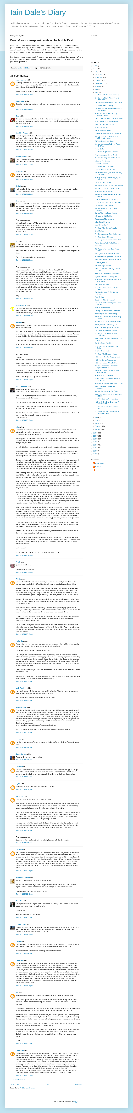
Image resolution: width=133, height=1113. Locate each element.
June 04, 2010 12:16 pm (24, 420)
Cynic (18, 784)
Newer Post (15, 1084)
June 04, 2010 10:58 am (24, 179)
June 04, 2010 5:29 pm (24, 790)
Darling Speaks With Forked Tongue (107, 243)
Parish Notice (99, 297)
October (98, 80)
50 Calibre (19, 796)
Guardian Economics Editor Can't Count (108, 103)
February (98, 426)
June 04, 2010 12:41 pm (24, 572)
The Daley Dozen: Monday (104, 237)
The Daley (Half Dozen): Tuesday (106, 228)
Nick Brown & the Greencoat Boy (106, 300)
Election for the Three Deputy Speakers (108, 321)
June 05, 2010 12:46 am (24, 894)
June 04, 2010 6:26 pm (24, 830)
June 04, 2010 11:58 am (24, 348)
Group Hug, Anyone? (102, 284)
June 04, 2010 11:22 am (24, 213)
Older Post (78, 1084)
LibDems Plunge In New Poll (104, 124)
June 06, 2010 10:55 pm (24, 1075)
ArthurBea (20, 171)
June (97, 92)
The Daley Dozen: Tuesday (104, 106)
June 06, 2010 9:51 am (24, 1043)
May (96, 417)
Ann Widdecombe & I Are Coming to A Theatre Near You (107, 412)
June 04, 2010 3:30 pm (24, 747)
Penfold (19, 322)
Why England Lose (101, 127)
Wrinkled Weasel (22, 133)
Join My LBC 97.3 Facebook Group (107, 254)
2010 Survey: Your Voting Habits (106, 363)
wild (17, 427)
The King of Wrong (23, 877)
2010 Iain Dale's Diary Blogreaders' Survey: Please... (107, 403)
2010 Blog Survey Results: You (105, 360)
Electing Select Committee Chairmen (107, 311)
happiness (20, 960)
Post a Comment (19, 1080)
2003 (95, 451)
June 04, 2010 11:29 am (24, 234)
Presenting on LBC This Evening (106, 314)
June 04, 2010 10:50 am (24, 164)
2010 (95, 72)
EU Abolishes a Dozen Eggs (104, 141)
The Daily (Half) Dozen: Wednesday (107, 95)
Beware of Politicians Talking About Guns (109, 383)
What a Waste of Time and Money (106, 121)
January (98, 429)
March (97, 423)
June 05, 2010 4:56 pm (24, 953)
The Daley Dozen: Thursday (104, 167)
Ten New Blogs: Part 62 (103, 343)
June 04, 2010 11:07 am (24, 194)
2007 (95, 439)
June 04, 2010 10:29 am (24, 94)
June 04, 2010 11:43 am (24, 315)
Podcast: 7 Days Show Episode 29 (106, 199)
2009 (95, 433)
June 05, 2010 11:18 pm (24, 986)
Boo (17, 241)
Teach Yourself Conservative (104, 219)
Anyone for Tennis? (101, 164)
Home (47, 1084)
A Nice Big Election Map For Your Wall (108, 240)
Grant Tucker (99, 463)
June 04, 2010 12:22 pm (24, 555)
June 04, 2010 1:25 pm (24, 681)
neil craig (19, 641)
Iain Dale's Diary (38, 12)
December (99, 74)
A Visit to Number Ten (102, 225)
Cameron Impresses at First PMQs (106, 391)
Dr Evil (18, 186)
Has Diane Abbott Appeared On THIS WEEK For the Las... (107, 137)
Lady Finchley (21, 688)
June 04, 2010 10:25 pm (24, 871)
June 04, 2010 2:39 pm (24, 700)
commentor (20, 101)
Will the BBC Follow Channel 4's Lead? (108, 188)
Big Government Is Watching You (106, 276)
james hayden (21, 80)
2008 (95, 436)
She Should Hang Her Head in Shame (108, 158)
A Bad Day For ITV (101, 263)
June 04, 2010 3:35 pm (24, 760)
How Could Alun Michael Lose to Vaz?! (108, 273)
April (96, 420)
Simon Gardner (21, 156)
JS (96, 470)
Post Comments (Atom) (28, 1088)
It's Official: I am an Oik (102, 351)
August (97, 86)
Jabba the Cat (21, 754)
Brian (18, 201)
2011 (95, 69)
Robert (18, 739)
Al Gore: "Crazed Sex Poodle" (105, 170)
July (96, 89)
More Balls (98, 246)
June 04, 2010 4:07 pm (24, 777)
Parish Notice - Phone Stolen (104, 375)
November (99, 77)
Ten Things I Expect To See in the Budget (109, 185)
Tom (17, 116)
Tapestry (19, 901)
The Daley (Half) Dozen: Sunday (106, 330)
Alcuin (18, 579)
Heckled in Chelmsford (102, 308)
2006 (95, 442)
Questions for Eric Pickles (103, 130)
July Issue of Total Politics (103, 216)
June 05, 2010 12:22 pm (24, 934)
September (99, 83)
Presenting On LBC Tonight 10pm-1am (108, 202)
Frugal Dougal (21, 305)
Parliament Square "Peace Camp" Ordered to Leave (106, 114)
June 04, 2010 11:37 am (24, 298)
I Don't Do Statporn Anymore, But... (107, 399)
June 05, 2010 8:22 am (24, 917)
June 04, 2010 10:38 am (24, 126)
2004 (95, 448)
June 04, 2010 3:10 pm (24, 732)
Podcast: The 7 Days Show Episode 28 (108, 257)
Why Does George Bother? (104, 191)
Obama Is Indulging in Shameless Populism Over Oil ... (106, 367)
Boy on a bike (21, 924)
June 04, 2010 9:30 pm (24, 843)
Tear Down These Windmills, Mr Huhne (108, 260)
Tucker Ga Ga (99, 149)
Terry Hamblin (21, 707)
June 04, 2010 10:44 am (24, 149)
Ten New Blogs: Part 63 (103, 266)
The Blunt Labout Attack (103, 182)
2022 (95, 66)
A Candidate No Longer (103, 222)
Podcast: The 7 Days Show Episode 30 (108, 133)
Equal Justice (99, 231)
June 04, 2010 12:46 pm (24, 634)
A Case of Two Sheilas (102, 161)
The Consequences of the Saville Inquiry (108, 234)
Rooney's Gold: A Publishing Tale (106, 325)
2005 (95, 445)
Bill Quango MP (21, 386)
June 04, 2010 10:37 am (24, 109)
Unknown (19, 767)
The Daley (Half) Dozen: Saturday (106, 152)
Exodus (18, 941)
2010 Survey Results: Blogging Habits (107, 357)
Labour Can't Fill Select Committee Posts (109, 118)
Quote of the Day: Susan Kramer (106, 213)
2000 (95, 454)
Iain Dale (98, 466)
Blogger (75, 1102)
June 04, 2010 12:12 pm (24, 379)
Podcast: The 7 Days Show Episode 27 (108, 327)
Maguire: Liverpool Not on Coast (106, 155)
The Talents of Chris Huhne (104, 205)
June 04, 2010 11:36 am (24, 260)
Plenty (18, 562)
